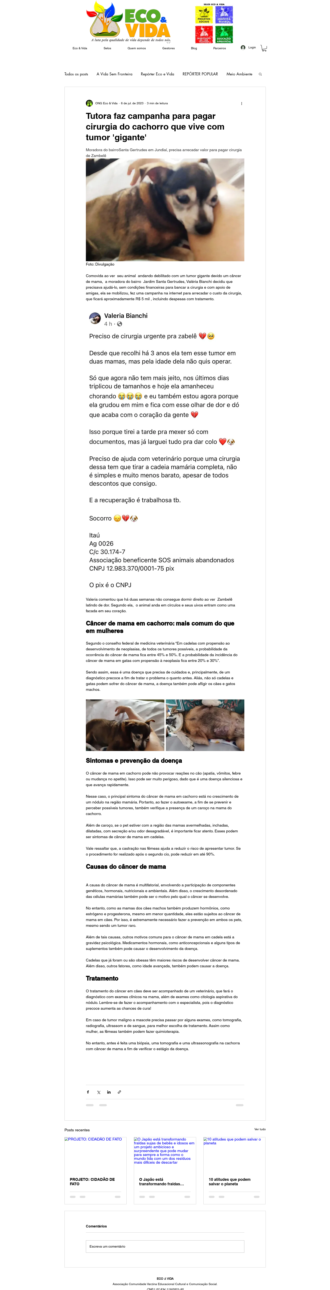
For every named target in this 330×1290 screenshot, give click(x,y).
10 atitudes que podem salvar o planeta (230, 1181)
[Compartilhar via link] (119, 1092)
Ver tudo (260, 1129)
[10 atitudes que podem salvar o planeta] (235, 1154)
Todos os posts (76, 74)
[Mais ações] (241, 103)
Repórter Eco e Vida (157, 74)
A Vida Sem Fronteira (114, 74)
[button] (136, 48)
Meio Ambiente (239, 74)
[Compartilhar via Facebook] (88, 1092)
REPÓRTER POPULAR (200, 74)
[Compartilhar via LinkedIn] (109, 1092)
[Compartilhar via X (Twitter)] (98, 1092)
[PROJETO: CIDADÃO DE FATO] (96, 1154)
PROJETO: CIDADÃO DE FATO (92, 1181)
